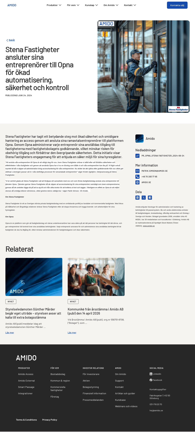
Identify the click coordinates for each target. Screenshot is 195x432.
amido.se (146, 182)
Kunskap (91, 5)
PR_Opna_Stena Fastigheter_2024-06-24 (163, 156)
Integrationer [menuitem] (25, 393)
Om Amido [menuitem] (120, 374)
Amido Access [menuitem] (26, 374)
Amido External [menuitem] (26, 380)
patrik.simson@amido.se (155, 171)
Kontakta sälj (177, 5)
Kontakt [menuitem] (119, 387)
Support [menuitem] (119, 380)
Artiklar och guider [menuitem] (125, 393)
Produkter (54, 5)
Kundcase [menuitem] (120, 400)
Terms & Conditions (26, 420)
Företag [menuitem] (55, 396)
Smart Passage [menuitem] (26, 387)
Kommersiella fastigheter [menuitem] (58, 389)
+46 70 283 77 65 (149, 177)
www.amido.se (149, 226)
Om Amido (111, 5)
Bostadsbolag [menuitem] (58, 374)
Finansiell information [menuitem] (94, 393)
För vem (73, 5)
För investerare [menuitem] (91, 374)
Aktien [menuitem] (86, 380)
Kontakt (130, 5)
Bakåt (10, 40)
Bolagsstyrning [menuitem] (91, 387)
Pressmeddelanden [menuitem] (93, 400)
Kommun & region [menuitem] (60, 380)
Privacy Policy (50, 420)
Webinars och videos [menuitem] (126, 406)
